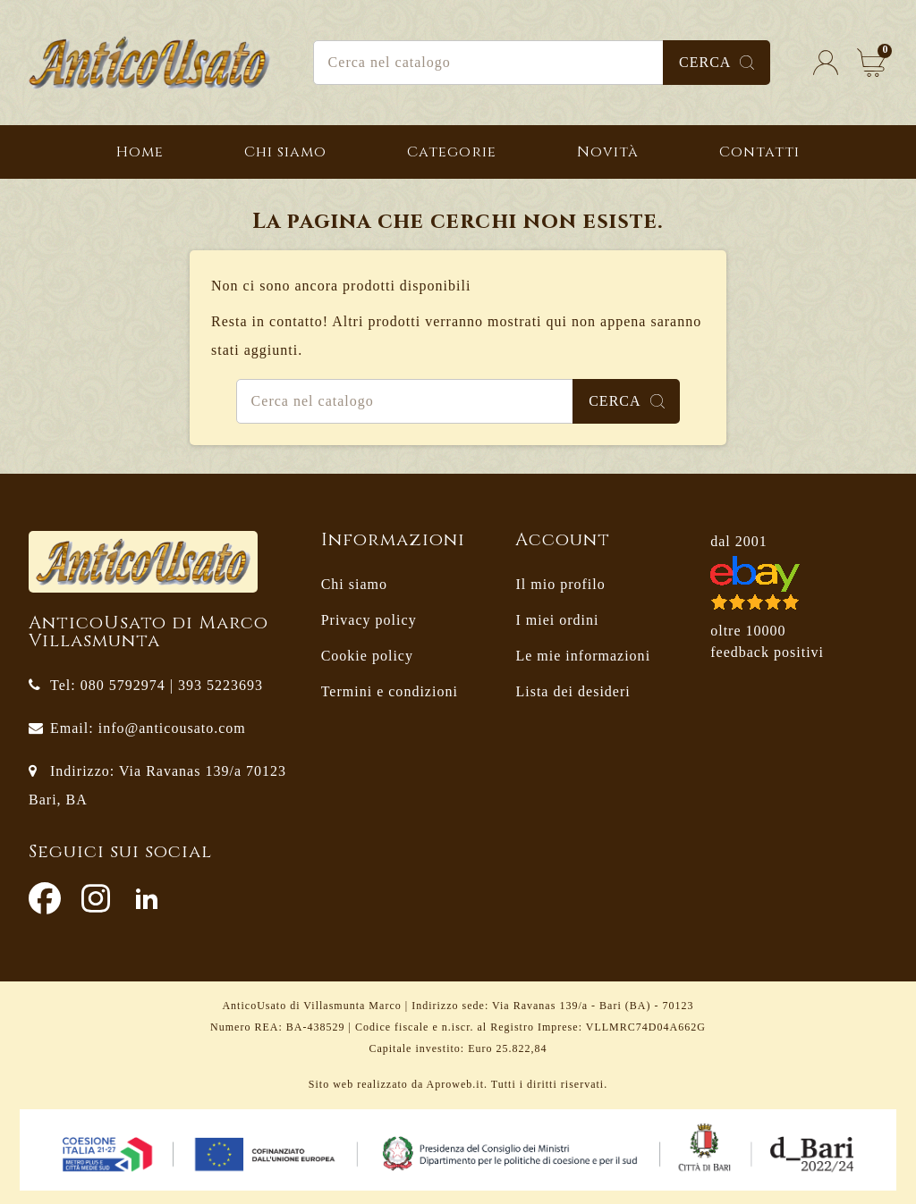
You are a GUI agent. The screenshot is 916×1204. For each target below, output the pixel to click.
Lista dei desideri (572, 691)
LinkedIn (147, 898)
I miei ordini (556, 619)
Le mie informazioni (582, 655)
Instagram (96, 898)
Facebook (45, 898)
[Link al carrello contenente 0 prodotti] (871, 63)
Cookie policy (367, 655)
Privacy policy (369, 619)
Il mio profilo (560, 584)
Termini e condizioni (389, 691)
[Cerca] (542, 62)
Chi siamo (354, 584)
